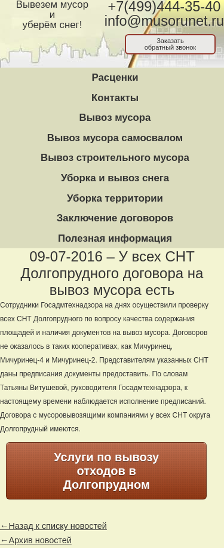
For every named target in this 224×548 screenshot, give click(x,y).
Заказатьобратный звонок (171, 44)
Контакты (115, 97)
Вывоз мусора (115, 117)
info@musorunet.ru (164, 21)
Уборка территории (115, 198)
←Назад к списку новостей (53, 526)
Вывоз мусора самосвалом (115, 138)
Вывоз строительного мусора (115, 157)
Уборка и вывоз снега (115, 178)
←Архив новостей (36, 540)
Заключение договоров (115, 218)
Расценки (114, 77)
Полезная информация (115, 238)
